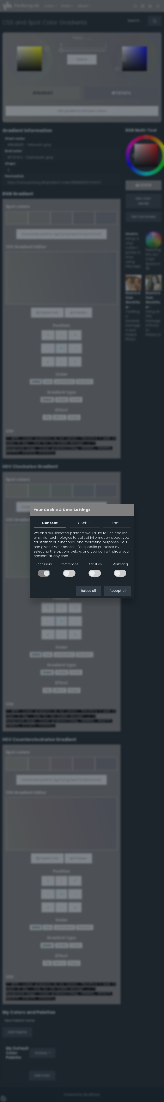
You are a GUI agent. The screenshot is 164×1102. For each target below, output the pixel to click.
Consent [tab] (50, 523)
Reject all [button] (88, 590)
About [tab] (116, 523)
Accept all (117, 590)
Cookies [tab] (84, 523)
